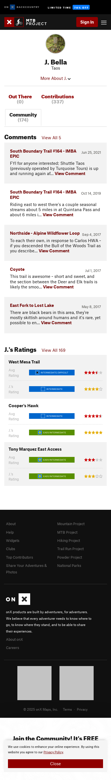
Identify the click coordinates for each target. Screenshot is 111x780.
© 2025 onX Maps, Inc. (40, 709)
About (11, 523)
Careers (12, 647)
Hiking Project (68, 540)
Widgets (12, 540)
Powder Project (69, 557)
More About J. (55, 78)
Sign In (87, 21)
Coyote (17, 269)
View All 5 (51, 137)
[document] (55, 756)
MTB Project (67, 532)
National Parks (69, 565)
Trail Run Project (70, 548)
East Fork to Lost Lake (32, 305)
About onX (14, 639)
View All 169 (53, 350)
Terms (67, 709)
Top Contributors (19, 557)
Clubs (10, 548)
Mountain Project (71, 523)
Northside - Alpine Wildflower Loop (45, 233)
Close (55, 763)
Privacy (82, 709)
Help (10, 532)
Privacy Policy (53, 752)
